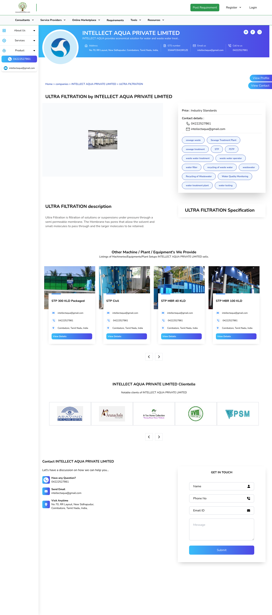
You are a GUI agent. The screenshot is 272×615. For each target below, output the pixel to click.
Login (253, 7)
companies (62, 84)
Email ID (199, 510)
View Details (60, 336)
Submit (221, 550)
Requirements (115, 20)
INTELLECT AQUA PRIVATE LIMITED (93, 84)
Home (49, 84)
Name (197, 486)
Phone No (200, 498)
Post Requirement (205, 7)
